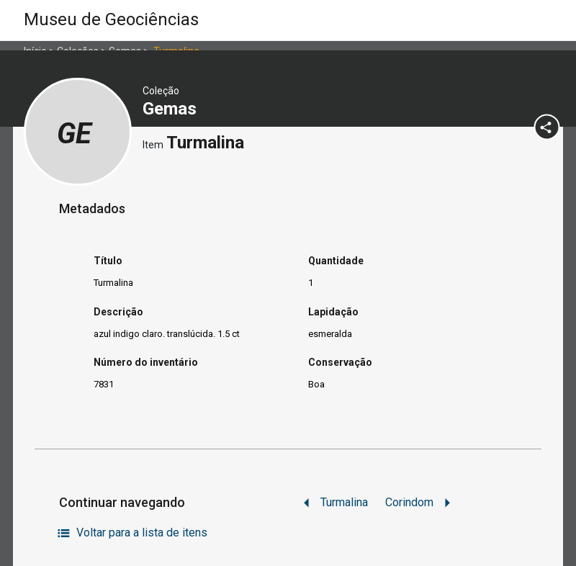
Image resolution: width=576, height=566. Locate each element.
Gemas (172, 109)
